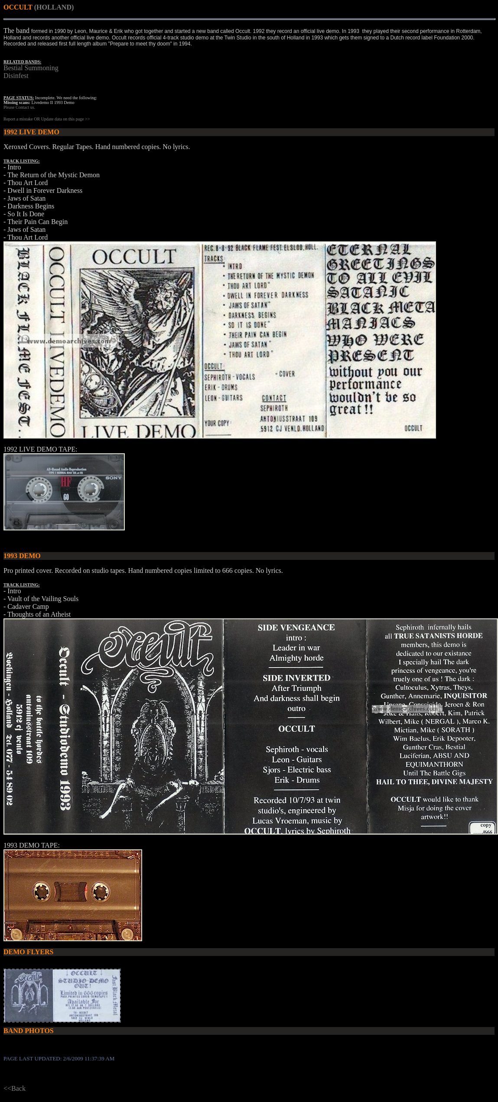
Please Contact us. (19, 107)
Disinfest (16, 75)
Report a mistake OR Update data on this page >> (46, 119)
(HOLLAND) (54, 7)
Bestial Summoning (31, 68)
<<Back (14, 1088)
